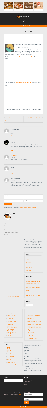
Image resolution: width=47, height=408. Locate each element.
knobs (6, 231)
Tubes (35, 111)
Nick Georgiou (30, 335)
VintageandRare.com (11, 362)
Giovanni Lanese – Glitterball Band (34, 324)
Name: (25, 397)
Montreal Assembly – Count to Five (26, 56)
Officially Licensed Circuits (12, 327)
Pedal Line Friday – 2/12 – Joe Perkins (33, 295)
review (10, 232)
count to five (7, 230)
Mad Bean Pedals (10, 324)
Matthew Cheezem (31, 333)
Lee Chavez (29, 330)
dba (11, 230)
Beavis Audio (9, 313)
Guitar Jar (9, 350)
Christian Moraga (30, 318)
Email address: (27, 392)
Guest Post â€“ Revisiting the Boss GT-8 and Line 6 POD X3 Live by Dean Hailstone (33, 289)
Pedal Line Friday (29, 267)
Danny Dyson (30, 319)
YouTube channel (23, 45)
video (13, 232)
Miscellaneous (8, 227)
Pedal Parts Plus (10, 330)
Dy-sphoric (9, 348)
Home (15, 28)
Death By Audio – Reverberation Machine (23, 82)
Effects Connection (10, 319)
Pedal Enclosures (10, 329)
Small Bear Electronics (11, 332)
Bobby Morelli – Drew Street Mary (33, 315)
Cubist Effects (9, 316)
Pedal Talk (13, 227)
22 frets (8, 347)
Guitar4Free (9, 351)
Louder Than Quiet (10, 354)
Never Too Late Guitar (11, 357)
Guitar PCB (9, 323)
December (22, 28)
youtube (16, 232)
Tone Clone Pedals (10, 335)
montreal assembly (11, 231)
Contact (27, 259)
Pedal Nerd (9, 359)
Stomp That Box (10, 333)
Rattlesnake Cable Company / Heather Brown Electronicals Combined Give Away (33, 283)
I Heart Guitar (9, 353)
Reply (12, 135)
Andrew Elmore (30, 313)
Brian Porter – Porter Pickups (33, 316)
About (27, 257)
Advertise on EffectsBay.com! (13, 296)
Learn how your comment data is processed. (27, 207)
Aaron (12, 141)
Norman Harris (30, 336)
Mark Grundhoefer (30, 332)
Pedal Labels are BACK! (30, 293)
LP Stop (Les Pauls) (11, 356)
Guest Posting (28, 262)
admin (13, 213)
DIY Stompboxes (10, 318)
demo (19, 230)
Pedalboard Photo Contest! (31, 279)
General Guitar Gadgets (11, 321)
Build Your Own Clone (11, 315)
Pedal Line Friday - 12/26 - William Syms (35, 118)
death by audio (15, 230)
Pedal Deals (28, 264)
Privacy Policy (28, 270)
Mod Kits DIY (9, 326)
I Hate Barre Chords (31, 326)
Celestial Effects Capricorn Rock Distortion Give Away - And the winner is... (12, 119)
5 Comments (7, 225)
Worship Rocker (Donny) (32, 338)
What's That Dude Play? (11, 364)
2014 (18, 28)
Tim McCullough (15, 155)
